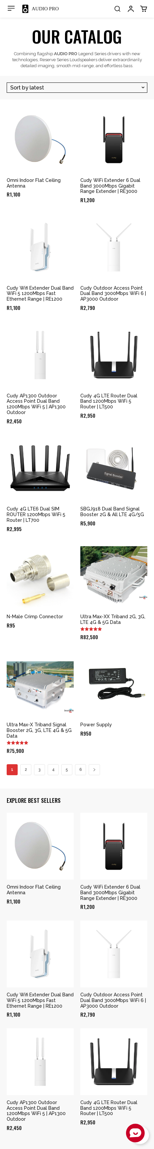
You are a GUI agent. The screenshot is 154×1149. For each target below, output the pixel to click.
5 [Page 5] (67, 769)
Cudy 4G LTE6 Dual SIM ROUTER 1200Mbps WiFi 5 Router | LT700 (36, 514)
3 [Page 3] (39, 769)
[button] (117, 9)
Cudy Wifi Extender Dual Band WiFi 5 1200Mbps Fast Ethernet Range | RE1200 (40, 293)
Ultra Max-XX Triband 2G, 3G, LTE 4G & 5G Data (112, 619)
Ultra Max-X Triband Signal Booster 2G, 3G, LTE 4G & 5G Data (39, 730)
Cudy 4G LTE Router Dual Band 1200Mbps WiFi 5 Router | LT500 (108, 401)
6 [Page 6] (80, 769)
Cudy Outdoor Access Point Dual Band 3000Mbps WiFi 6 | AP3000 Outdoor (113, 293)
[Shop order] (77, 87)
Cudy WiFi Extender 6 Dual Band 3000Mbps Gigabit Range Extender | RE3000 (110, 186)
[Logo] (40, 9)
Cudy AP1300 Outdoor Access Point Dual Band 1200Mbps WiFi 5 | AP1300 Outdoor (36, 404)
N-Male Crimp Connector (35, 616)
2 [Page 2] (26, 769)
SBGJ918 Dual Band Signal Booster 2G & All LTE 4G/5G (112, 511)
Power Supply (96, 724)
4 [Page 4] (53, 769)
